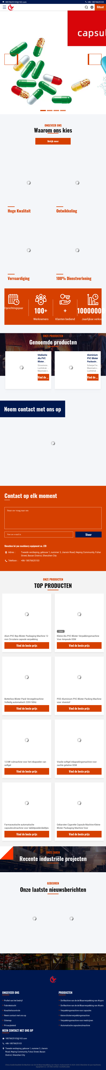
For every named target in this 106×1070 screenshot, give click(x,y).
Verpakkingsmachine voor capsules (76, 1010)
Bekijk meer (53, 141)
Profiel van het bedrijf (13, 1000)
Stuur (88, 534)
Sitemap (7, 1020)
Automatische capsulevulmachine (75, 1025)
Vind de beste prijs (43, 377)
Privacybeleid (10, 1025)
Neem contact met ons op (15, 1015)
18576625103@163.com (14, 2)
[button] (11, 59)
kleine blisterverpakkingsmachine (75, 1015)
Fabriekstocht (10, 1005)
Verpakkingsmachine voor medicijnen (77, 1020)
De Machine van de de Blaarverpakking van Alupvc (82, 1000)
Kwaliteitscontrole (12, 1010)
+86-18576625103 (94, 2)
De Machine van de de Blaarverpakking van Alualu (82, 1005)
